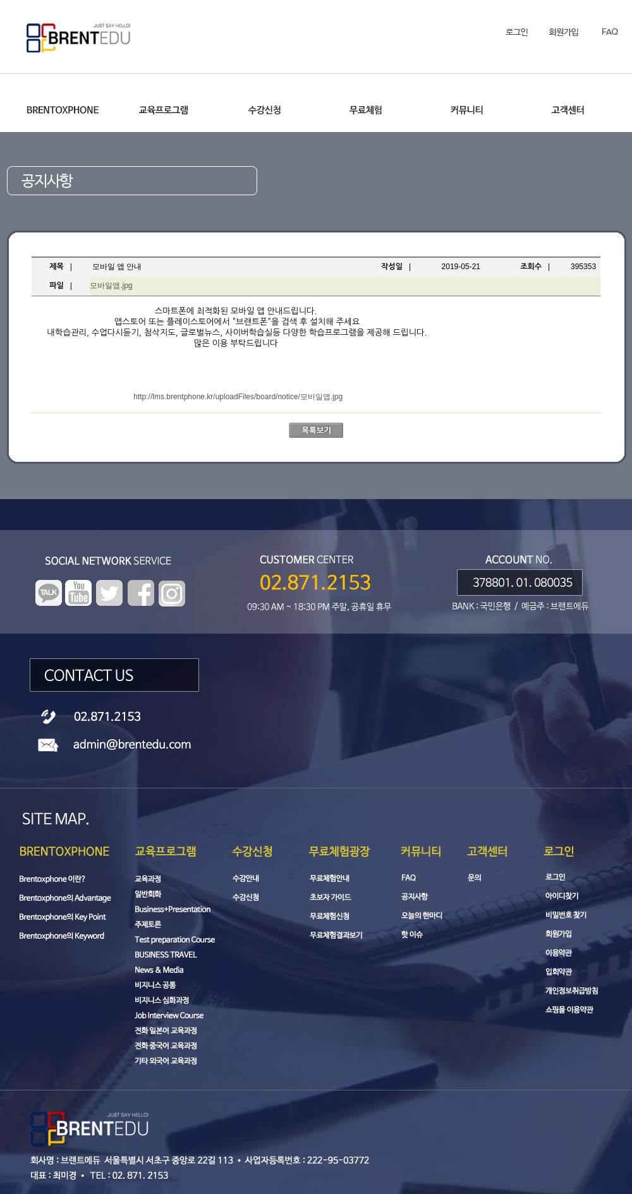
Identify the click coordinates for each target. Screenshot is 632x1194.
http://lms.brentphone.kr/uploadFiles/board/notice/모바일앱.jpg (238, 396)
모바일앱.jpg (111, 285)
